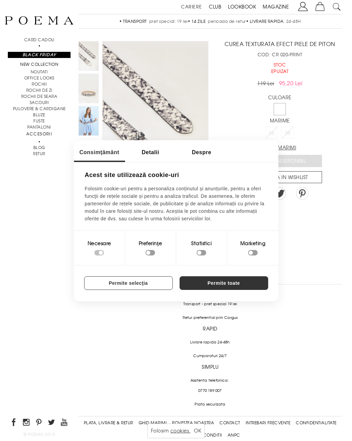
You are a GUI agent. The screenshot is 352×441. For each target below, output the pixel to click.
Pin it (302, 193)
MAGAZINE (276, 7)
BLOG (39, 147)
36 (271, 133)
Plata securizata (210, 404)
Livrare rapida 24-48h (210, 342)
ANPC (234, 435)
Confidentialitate (316, 423)
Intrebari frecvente (268, 423)
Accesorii (39, 134)
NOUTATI (39, 72)
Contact (229, 423)
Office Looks (39, 78)
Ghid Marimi (153, 423)
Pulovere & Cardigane (39, 108)
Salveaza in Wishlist (282, 177)
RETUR (39, 153)
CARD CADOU (39, 40)
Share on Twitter (280, 193)
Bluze (39, 115)
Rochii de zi (39, 90)
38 (288, 133)
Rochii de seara (39, 96)
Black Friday (39, 55)
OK (197, 430)
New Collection (39, 64)
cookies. (180, 430)
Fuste (39, 121)
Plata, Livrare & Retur (108, 423)
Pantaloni (39, 127)
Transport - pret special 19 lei (210, 304)
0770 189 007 (209, 390)
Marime (280, 120)
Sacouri (39, 102)
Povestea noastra (193, 423)
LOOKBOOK (242, 7)
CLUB (215, 7)
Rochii (39, 84)
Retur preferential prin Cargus (210, 317)
